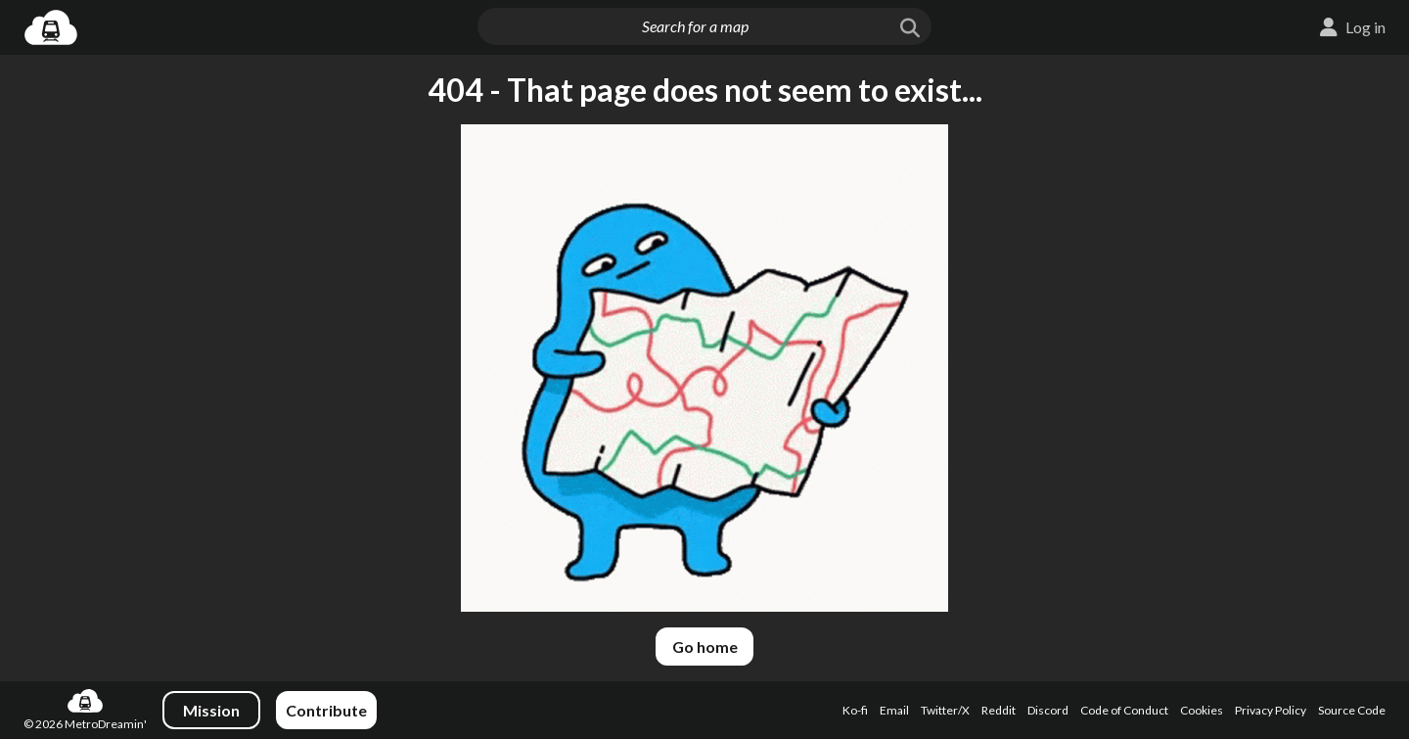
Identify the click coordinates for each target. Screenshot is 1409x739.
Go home (705, 646)
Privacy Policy (1270, 710)
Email (894, 710)
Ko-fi (855, 710)
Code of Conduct (1124, 710)
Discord (1047, 710)
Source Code (1352, 710)
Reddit (998, 710)
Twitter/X (945, 710)
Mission (211, 710)
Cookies (1201, 710)
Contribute (326, 710)
